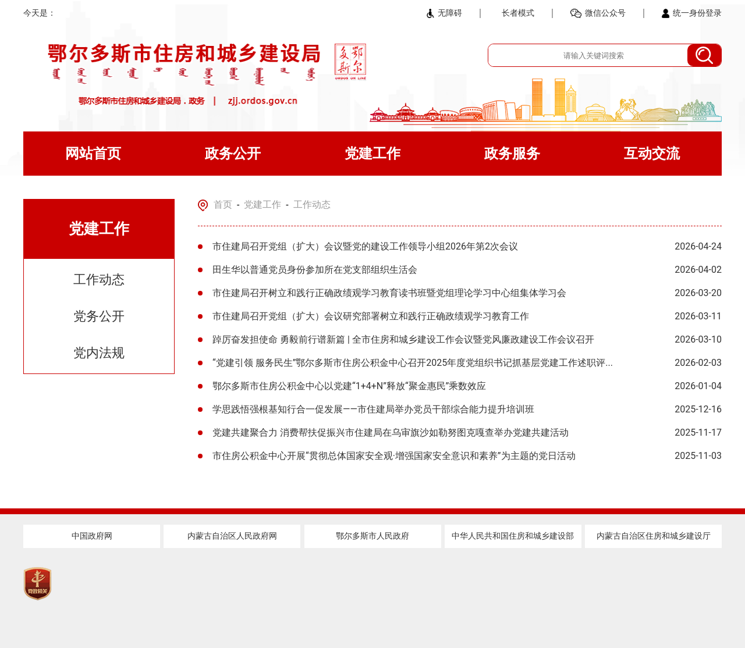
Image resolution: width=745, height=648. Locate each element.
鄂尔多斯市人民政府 (372, 535)
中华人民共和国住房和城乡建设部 (513, 535)
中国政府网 (92, 535)
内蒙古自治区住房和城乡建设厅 (654, 535)
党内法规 (99, 353)
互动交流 (652, 153)
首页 (223, 204)
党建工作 (372, 153)
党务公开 (99, 316)
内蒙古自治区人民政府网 (232, 535)
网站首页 (93, 153)
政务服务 (512, 153)
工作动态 (99, 279)
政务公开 (233, 153)
